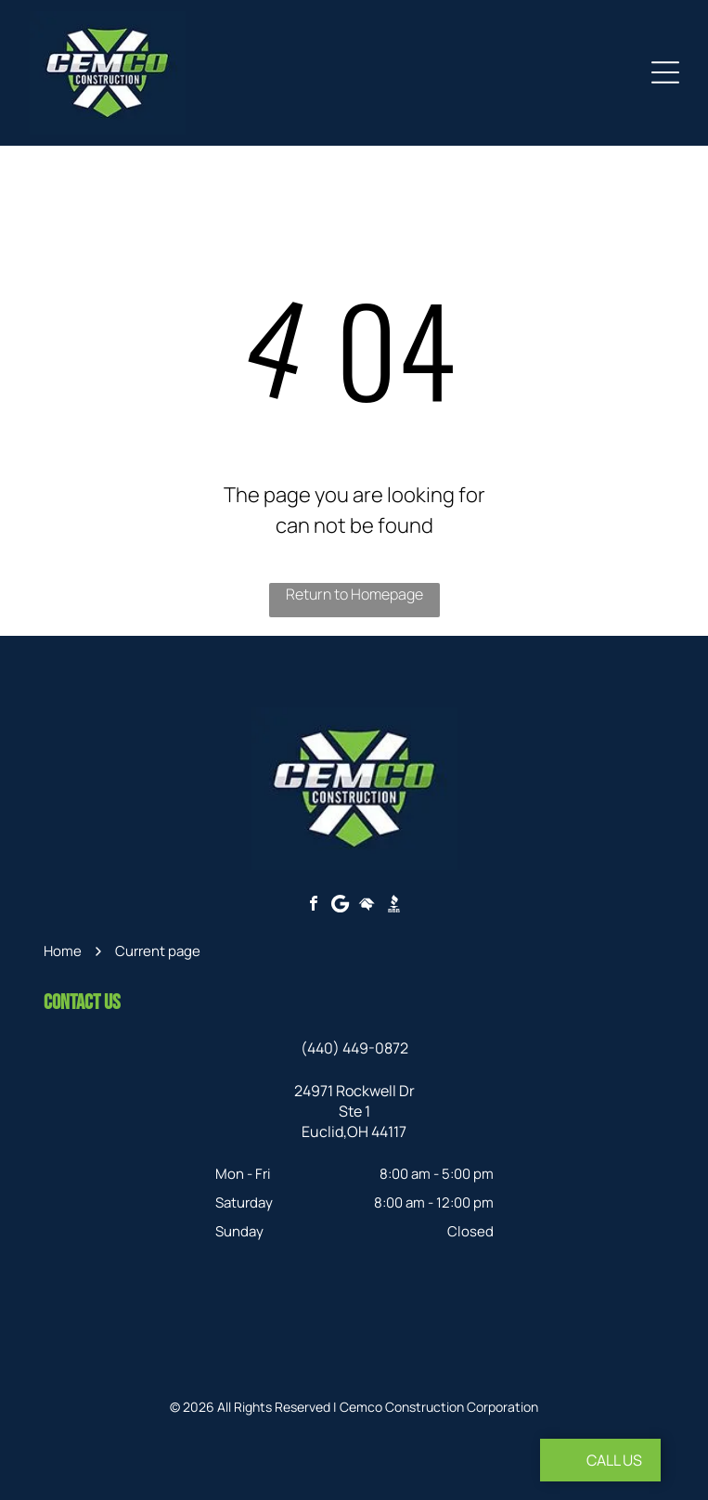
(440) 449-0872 (354, 1048)
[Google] (340, 905)
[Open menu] (665, 72)
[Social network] (367, 905)
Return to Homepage (354, 594)
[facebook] (314, 905)
